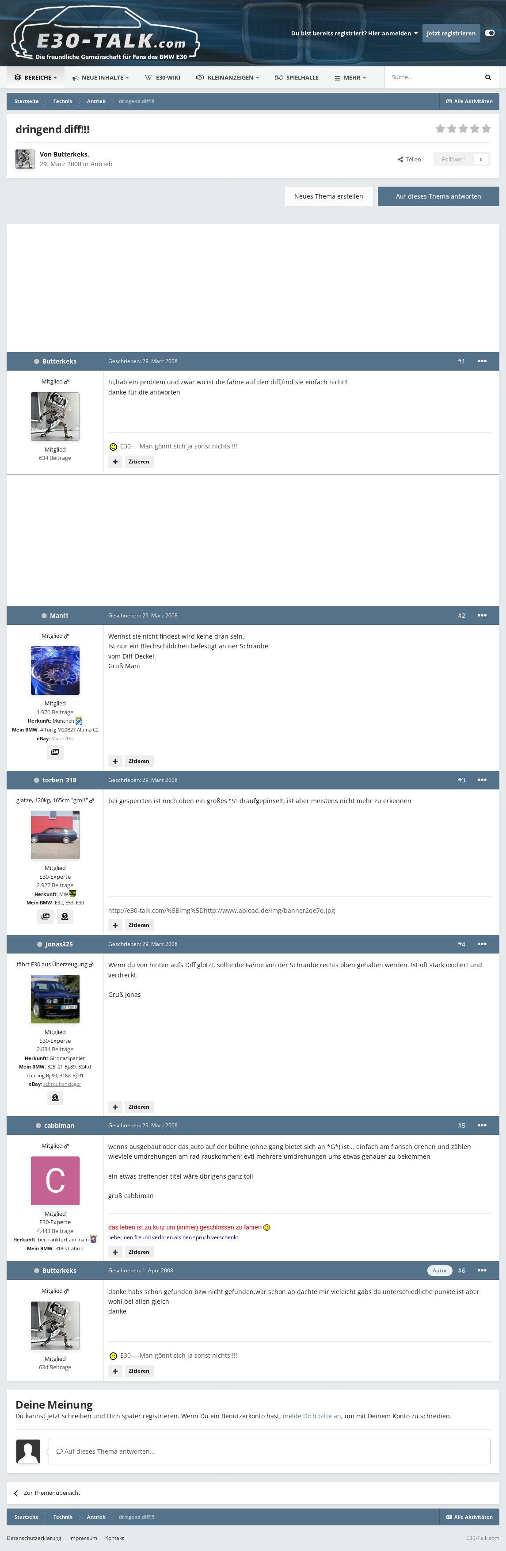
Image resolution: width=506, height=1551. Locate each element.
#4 (461, 944)
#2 (461, 615)
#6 (461, 1270)
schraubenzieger (62, 1083)
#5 (461, 1125)
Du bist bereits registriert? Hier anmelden (354, 33)
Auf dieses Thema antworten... (106, 1451)
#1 (461, 361)
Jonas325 (59, 944)
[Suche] (404, 77)
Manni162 (62, 738)
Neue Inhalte (102, 77)
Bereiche (34, 77)
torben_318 (59, 780)
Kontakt (114, 1538)
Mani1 (59, 615)
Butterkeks (70, 154)
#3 (461, 780)
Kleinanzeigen (225, 77)
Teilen (409, 159)
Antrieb (102, 164)
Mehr (352, 77)
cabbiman (59, 1125)
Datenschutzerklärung (34, 1538)
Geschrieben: (143, 361)
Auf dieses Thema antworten (438, 196)
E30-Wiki (162, 77)
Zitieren (139, 461)
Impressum (83, 1538)
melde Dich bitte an (312, 1416)
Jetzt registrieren (451, 33)
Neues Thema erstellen (328, 196)
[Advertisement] (253, 286)
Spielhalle (297, 77)
